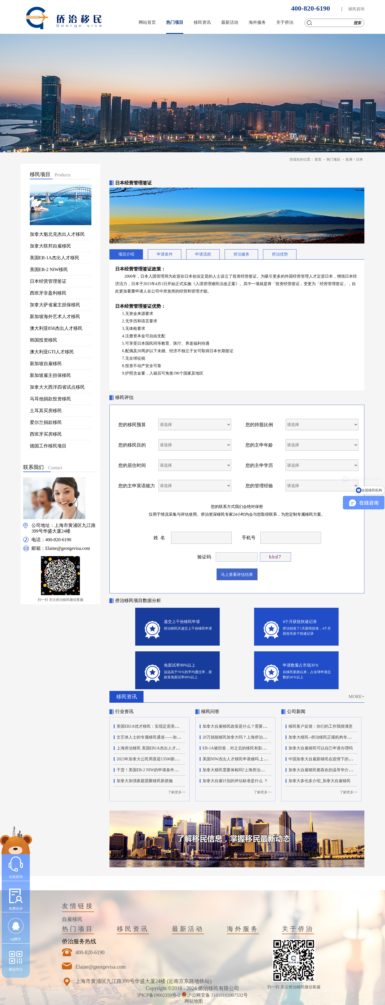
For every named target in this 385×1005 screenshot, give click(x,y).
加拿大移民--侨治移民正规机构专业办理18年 (327, 737)
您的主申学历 (259, 465)
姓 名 (159, 537)
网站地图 (192, 1001)
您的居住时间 (132, 465)
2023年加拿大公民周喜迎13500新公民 (150, 759)
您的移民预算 (132, 424)
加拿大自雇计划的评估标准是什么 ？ (235, 781)
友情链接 (78, 905)
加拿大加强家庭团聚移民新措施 (145, 781)
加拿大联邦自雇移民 (50, 246)
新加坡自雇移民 (46, 363)
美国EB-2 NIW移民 (49, 269)
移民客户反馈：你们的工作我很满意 (320, 726)
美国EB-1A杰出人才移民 (54, 257)
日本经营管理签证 (48, 281)
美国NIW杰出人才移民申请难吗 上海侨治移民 (243, 759)
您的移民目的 (132, 445)
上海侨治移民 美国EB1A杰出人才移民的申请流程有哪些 (166, 748)
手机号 (249, 537)
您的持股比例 (259, 424)
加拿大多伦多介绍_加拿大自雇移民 (319, 781)
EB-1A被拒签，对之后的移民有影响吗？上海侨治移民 (250, 748)
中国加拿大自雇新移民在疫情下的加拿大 (324, 759)
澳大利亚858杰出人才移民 (56, 328)
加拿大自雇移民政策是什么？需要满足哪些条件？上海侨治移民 (259, 726)
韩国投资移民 (43, 340)
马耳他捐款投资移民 (50, 398)
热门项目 (333, 159)
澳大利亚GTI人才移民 (52, 351)
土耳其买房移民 (46, 410)
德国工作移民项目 (48, 445)
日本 (359, 159)
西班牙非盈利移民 (48, 293)
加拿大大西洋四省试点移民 (57, 387)
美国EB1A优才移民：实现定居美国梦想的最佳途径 (162, 726)
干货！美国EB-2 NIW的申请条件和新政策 (153, 770)
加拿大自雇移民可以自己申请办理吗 (320, 748)
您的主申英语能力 (136, 485)
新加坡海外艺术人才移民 (55, 316)
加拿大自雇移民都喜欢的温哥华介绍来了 (324, 770)
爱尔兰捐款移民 (46, 422)
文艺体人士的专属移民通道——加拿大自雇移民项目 (163, 737)
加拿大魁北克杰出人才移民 (57, 234)
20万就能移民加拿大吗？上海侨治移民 (237, 737)
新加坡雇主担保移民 (50, 375)
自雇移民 (72, 919)
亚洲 (348, 159)
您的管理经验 (259, 485)
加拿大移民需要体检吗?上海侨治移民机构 (239, 770)
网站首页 (147, 22)
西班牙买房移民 (46, 434)
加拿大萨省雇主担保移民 (55, 304)
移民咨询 (356, 9)
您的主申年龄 (259, 445)
